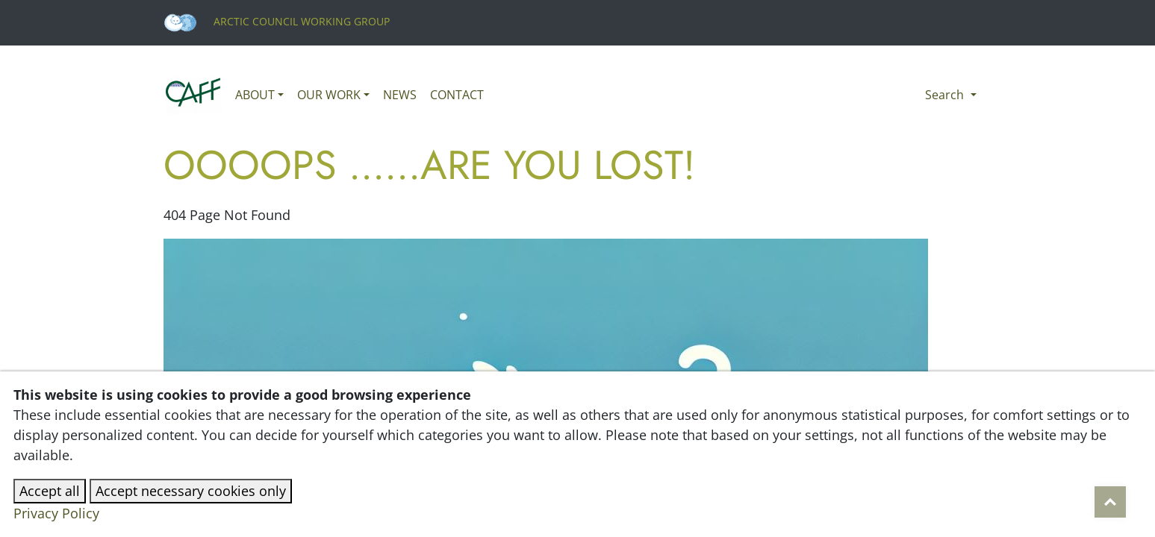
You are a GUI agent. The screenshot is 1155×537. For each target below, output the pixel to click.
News (400, 95)
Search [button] (946, 95)
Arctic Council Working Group (277, 21)
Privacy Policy (56, 513)
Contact (457, 95)
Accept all (49, 491)
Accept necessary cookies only (191, 491)
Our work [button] (329, 95)
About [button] (255, 95)
